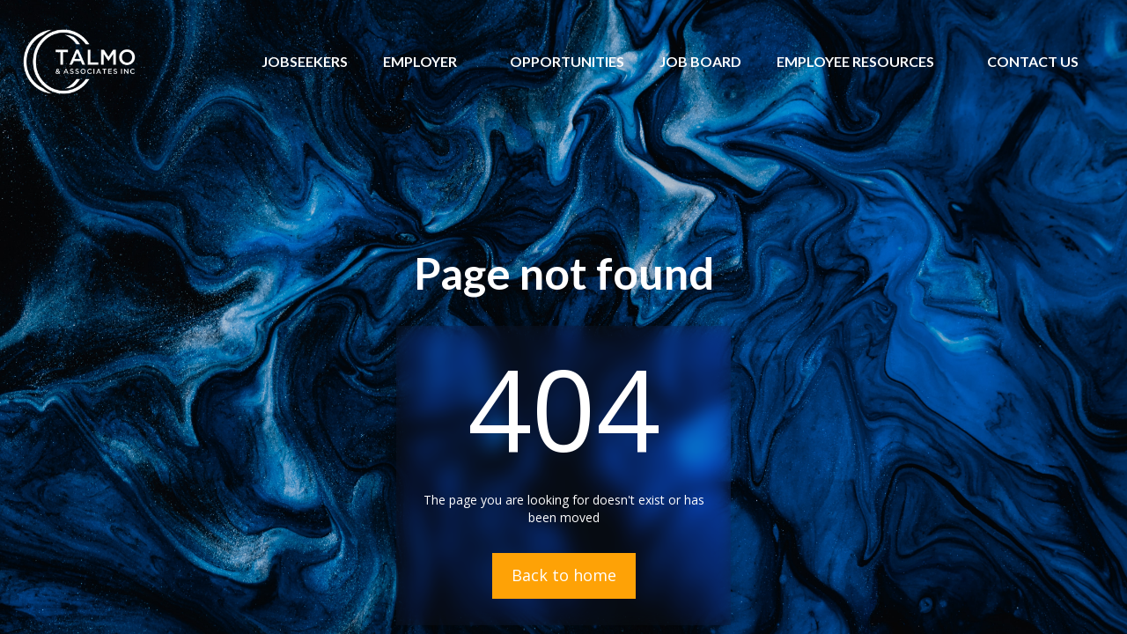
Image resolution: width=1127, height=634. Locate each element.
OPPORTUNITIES (567, 61)
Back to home (564, 575)
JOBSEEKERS (304, 61)
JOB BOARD (700, 61)
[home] (79, 62)
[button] (420, 61)
